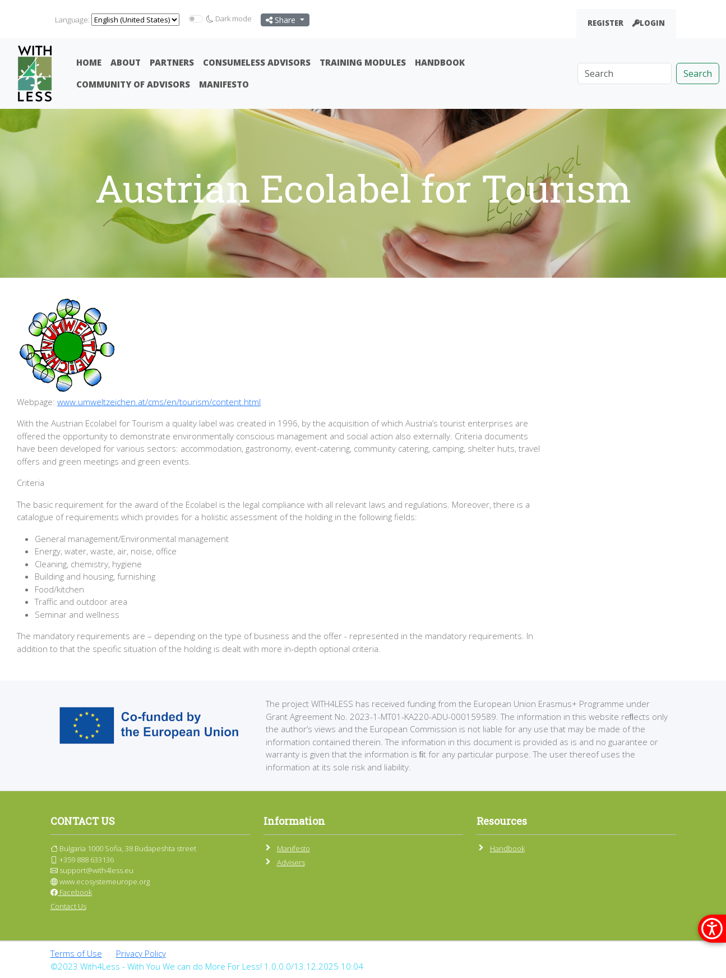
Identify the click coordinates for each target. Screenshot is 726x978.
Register (605, 23)
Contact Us (68, 906)
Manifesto (224, 84)
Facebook (71, 892)
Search (697, 73)
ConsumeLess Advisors (257, 62)
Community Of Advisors (133, 84)
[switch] (195, 18)
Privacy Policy (141, 953)
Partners (172, 62)
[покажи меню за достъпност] (712, 929)
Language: (72, 20)
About (125, 62)
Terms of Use (76, 953)
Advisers (291, 862)
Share (282, 20)
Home (88, 62)
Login (648, 23)
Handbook (440, 62)
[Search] (624, 73)
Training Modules (363, 62)
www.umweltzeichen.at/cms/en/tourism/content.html (159, 401)
